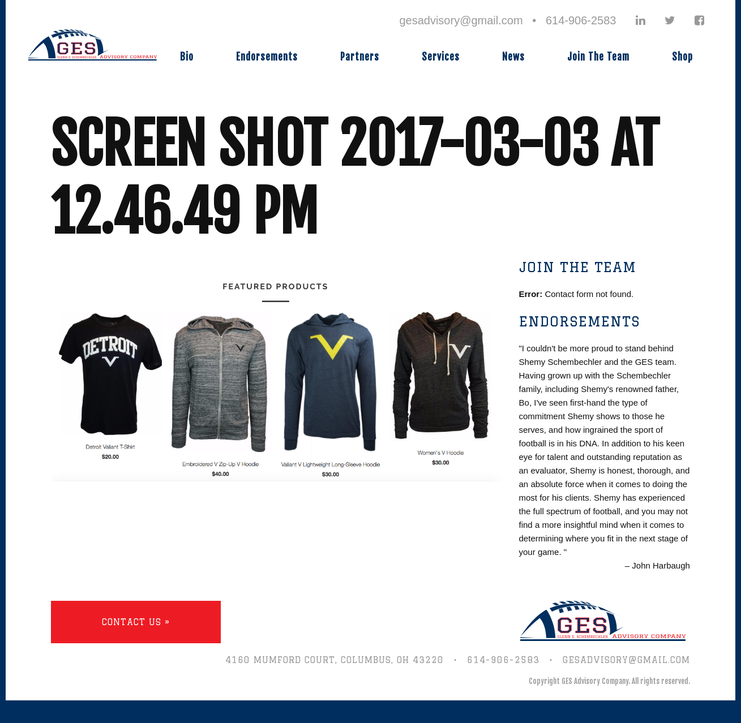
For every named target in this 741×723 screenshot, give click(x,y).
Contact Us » (136, 622)
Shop (682, 57)
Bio (187, 57)
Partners (359, 57)
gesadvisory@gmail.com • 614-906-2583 (507, 20)
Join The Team (598, 57)
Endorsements (267, 57)
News (513, 57)
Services (441, 57)
